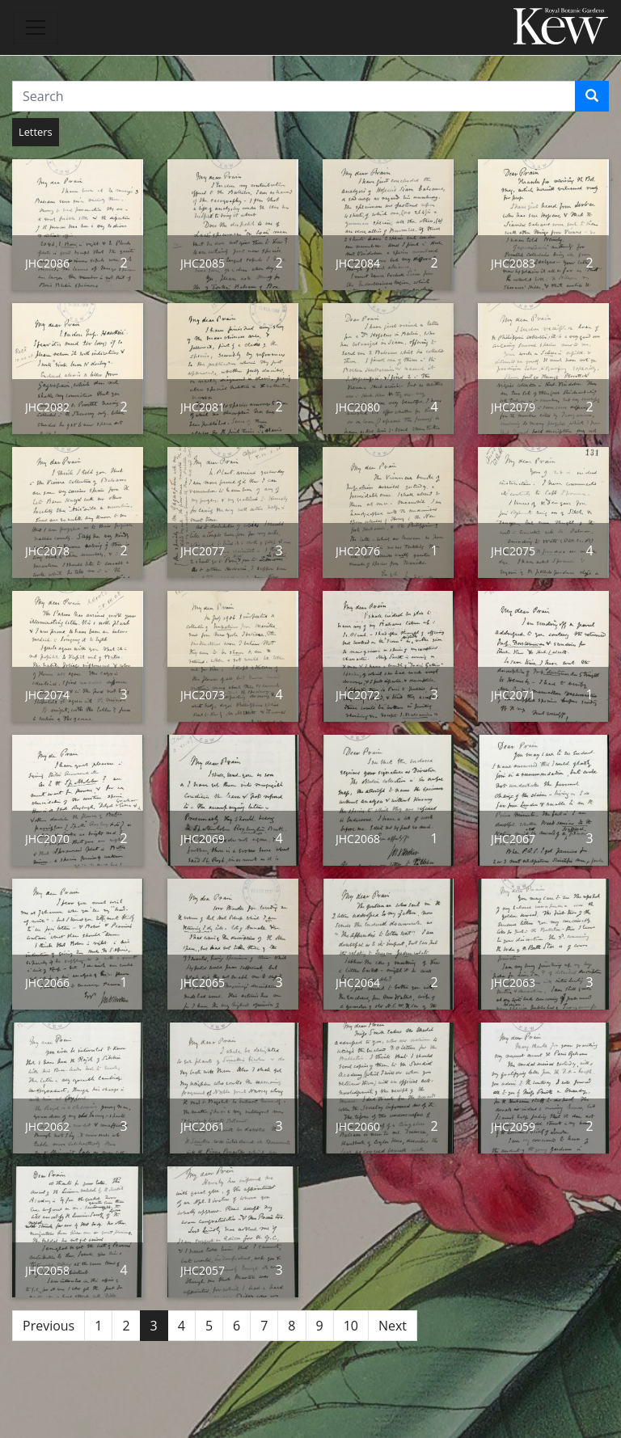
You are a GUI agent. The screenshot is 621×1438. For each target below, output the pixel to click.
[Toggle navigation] (35, 27)
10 (351, 1326)
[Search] (592, 96)
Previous (48, 1326)
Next (392, 1326)
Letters (36, 131)
